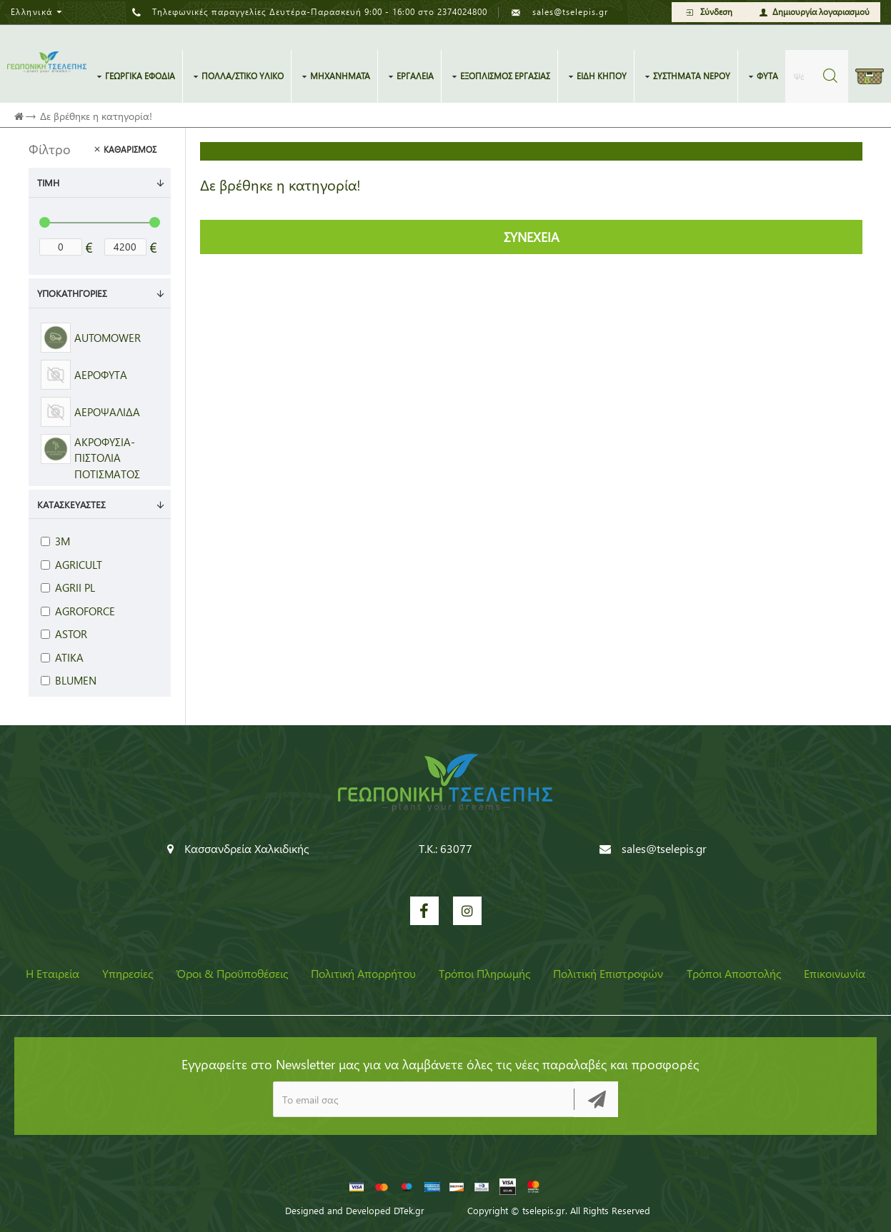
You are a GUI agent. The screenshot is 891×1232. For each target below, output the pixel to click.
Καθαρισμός (130, 149)
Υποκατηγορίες (72, 293)
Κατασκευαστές (71, 504)
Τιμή (48, 182)
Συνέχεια (531, 237)
